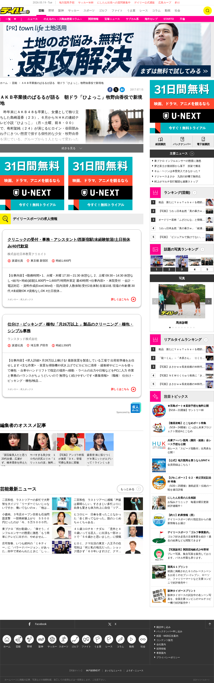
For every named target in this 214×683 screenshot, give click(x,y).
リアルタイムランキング (183, 339)
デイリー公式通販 (144, 2)
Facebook (40, 624)
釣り (177, 2)
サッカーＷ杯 (86, 2)
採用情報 (161, 648)
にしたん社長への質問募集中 (114, 2)
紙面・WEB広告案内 (167, 636)
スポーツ (89, 10)
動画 (167, 10)
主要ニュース (179, 153)
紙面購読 (160, 144)
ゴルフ (103, 10)
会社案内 (161, 644)
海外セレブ (151, 18)
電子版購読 (203, 144)
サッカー (73, 10)
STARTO (168, 18)
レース (144, 10)
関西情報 (93, 18)
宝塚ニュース (112, 18)
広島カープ (164, 2)
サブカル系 (132, 18)
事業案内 (161, 653)
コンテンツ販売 (164, 640)
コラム (156, 10)
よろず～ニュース (134, 670)
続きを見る (69, 148)
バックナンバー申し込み (169, 631)
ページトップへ (209, 624)
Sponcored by (128, 408)
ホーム (4, 83)
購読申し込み (163, 627)
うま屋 (131, 10)
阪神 (61, 10)
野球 (51, 10)
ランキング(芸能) (177, 192)
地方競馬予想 (66, 2)
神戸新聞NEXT (93, 670)
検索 (207, 10)
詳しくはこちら (123, 299)
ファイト (117, 10)
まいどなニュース (113, 670)
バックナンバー (182, 144)
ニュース (32, 18)
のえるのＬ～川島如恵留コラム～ (63, 18)
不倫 (182, 18)
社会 (177, 10)
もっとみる (127, 489)
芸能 (41, 10)
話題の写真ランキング (181, 249)
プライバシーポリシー (168, 657)
